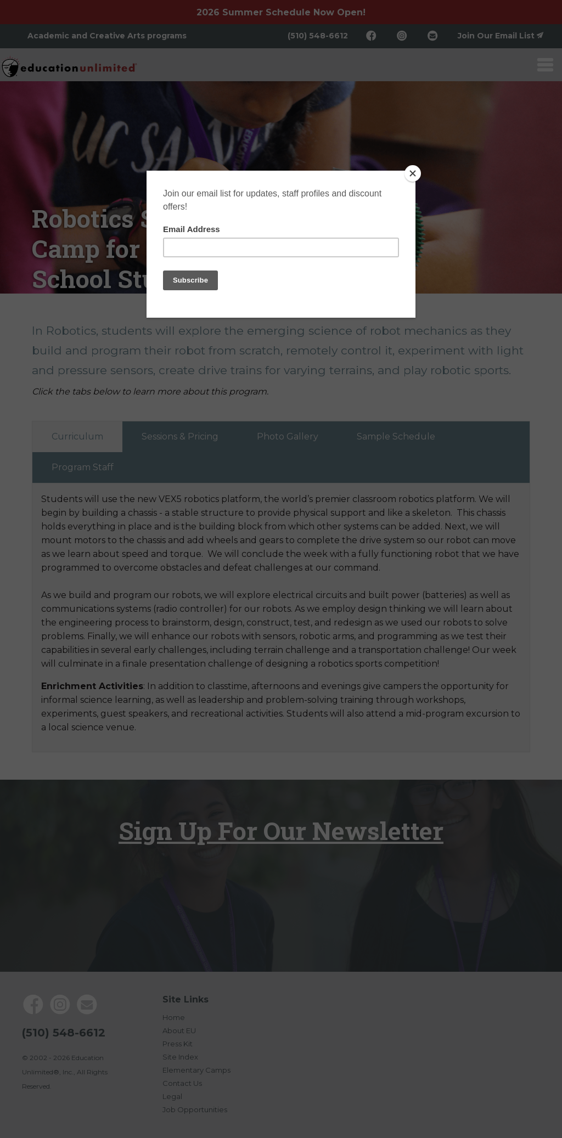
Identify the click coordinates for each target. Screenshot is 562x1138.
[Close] (412, 173)
